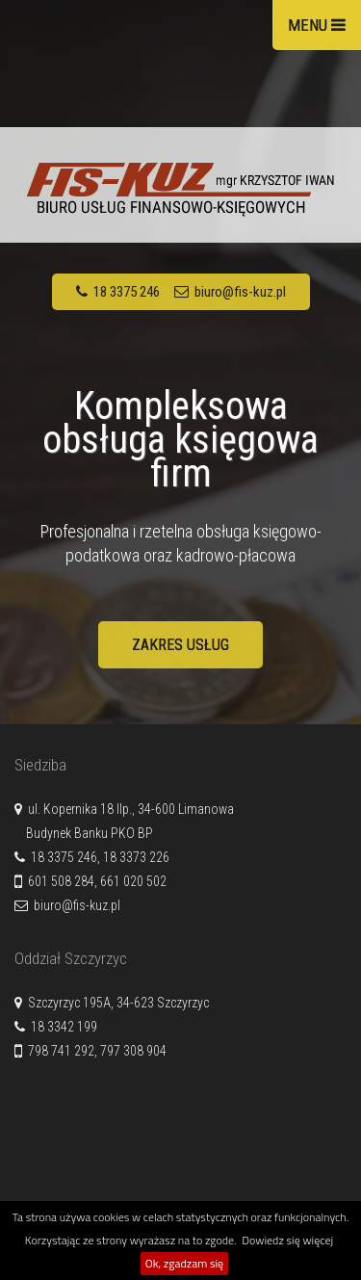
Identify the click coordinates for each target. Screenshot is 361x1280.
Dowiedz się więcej (287, 1240)
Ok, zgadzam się (184, 1263)
